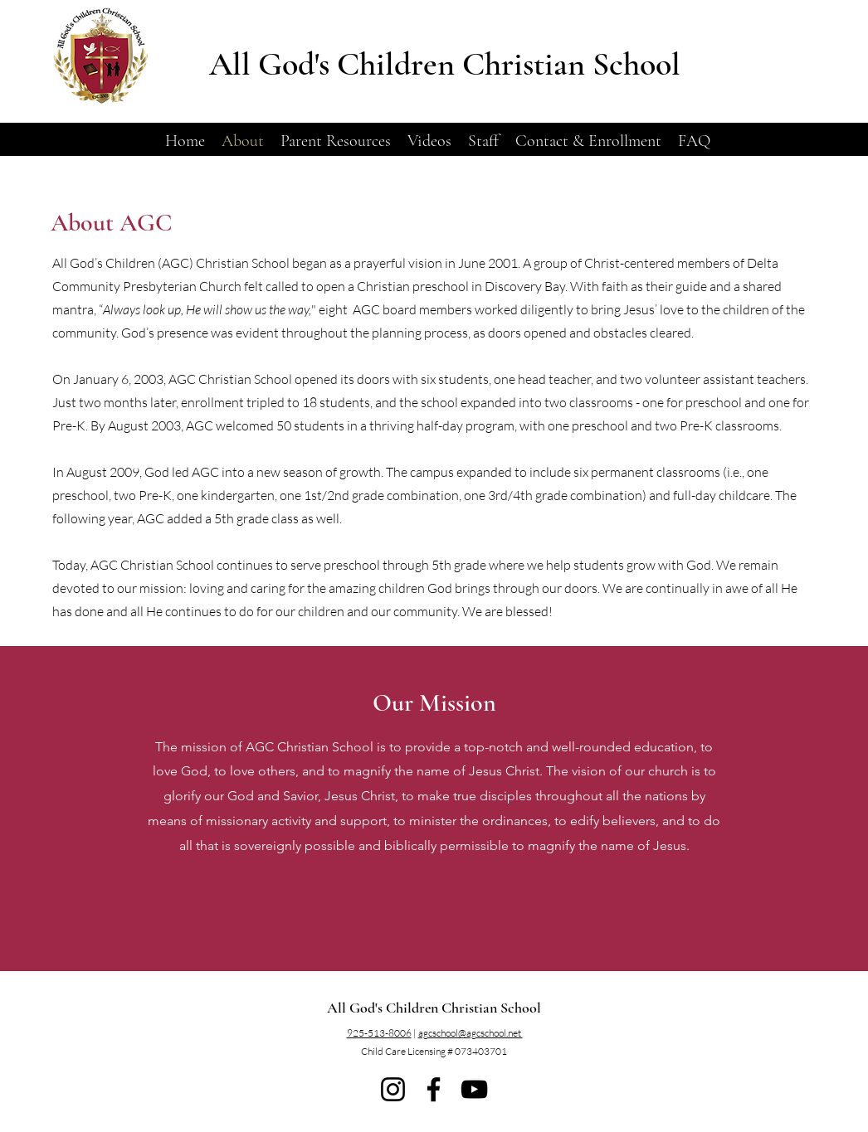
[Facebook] (433, 1089)
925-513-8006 (379, 1033)
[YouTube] (474, 1089)
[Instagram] (393, 1089)
